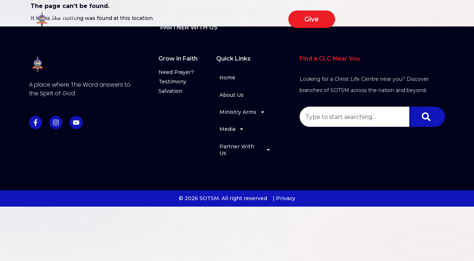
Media (274, 14)
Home (139, 14)
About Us (174, 14)
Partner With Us (325, 14)
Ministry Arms (226, 14)
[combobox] (355, 117)
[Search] (427, 117)
